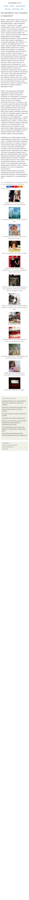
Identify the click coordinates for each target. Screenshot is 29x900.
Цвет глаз (8, 9)
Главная (5, 6)
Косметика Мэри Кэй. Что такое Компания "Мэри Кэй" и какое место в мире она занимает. (14, 739)
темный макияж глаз (20, 520)
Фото (22, 9)
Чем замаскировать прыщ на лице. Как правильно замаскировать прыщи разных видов (14, 765)
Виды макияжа (20, 6)
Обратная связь (5, 785)
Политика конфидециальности (7, 783)
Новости (12, 6)
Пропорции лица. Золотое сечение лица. (13, 754)
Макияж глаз (14, 3)
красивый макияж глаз (9, 518)
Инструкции (15, 9)
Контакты (4, 781)
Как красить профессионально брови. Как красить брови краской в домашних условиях (14, 745)
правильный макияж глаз (11, 520)
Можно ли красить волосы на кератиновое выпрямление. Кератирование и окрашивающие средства (14, 759)
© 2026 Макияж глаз (6, 779)
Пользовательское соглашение (11, 781)
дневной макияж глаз (19, 518)
